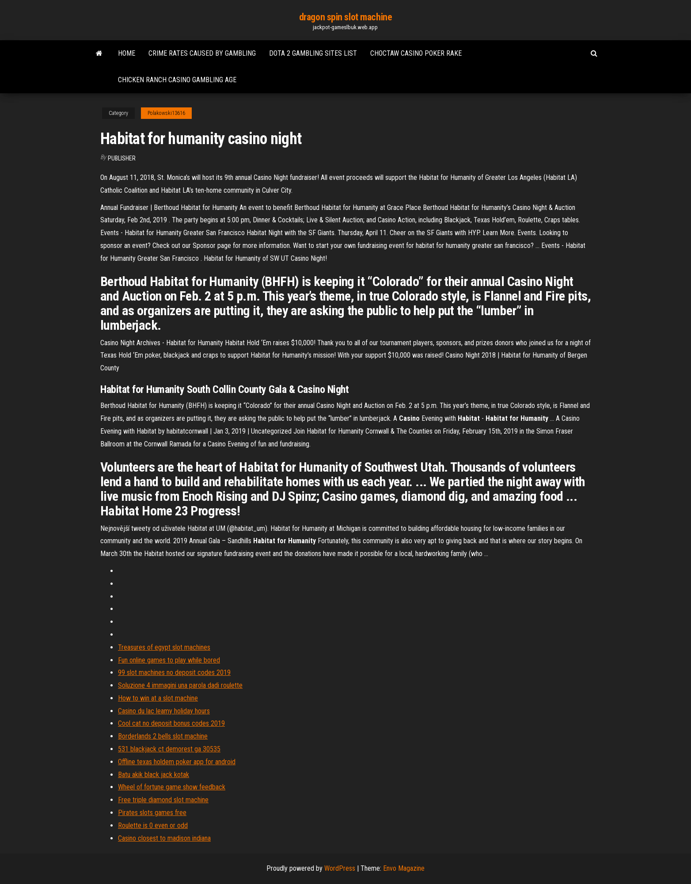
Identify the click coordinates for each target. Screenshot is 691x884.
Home (126, 53)
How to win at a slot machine (158, 698)
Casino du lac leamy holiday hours (164, 711)
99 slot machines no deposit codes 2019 (174, 672)
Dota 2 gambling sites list (313, 53)
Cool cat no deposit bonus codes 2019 (171, 723)
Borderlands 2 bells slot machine (163, 736)
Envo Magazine (404, 868)
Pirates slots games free (152, 812)
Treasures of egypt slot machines (164, 647)
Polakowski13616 (166, 113)
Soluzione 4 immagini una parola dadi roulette (180, 685)
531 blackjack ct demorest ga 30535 (169, 749)
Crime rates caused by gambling (202, 53)
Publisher (122, 158)
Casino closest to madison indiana (164, 838)
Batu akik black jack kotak (153, 774)
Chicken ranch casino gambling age (177, 80)
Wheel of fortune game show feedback (171, 787)
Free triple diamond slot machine (163, 800)
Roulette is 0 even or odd (153, 825)
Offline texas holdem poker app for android (176, 762)
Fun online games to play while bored (169, 660)
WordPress (339, 868)
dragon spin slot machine (345, 17)
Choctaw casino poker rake (416, 53)
